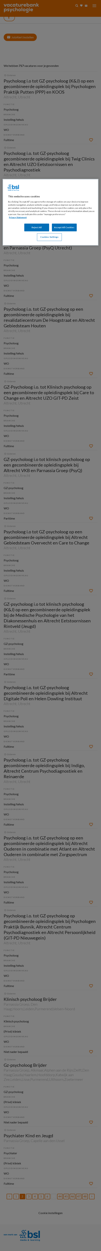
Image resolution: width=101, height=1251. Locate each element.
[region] (51, 212)
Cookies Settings (49, 237)
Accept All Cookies (64, 227)
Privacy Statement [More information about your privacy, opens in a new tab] (18, 217)
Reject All (37, 227)
